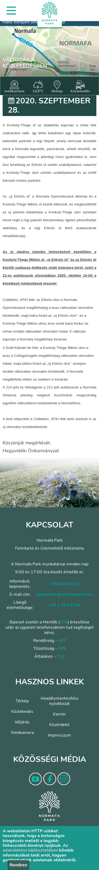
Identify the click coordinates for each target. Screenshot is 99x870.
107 (62, 640)
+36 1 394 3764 (64, 605)
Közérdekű (59, 725)
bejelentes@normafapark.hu (64, 594)
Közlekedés (22, 711)
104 (64, 622)
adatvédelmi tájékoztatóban (30, 850)
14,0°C (38, 87)
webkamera (14, 87)
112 (61, 656)
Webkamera (22, 733)
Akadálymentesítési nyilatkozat (59, 700)
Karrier (59, 714)
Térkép (22, 701)
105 (62, 648)
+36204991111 (64, 584)
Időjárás (22, 722)
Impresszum (59, 735)
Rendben (18, 865)
